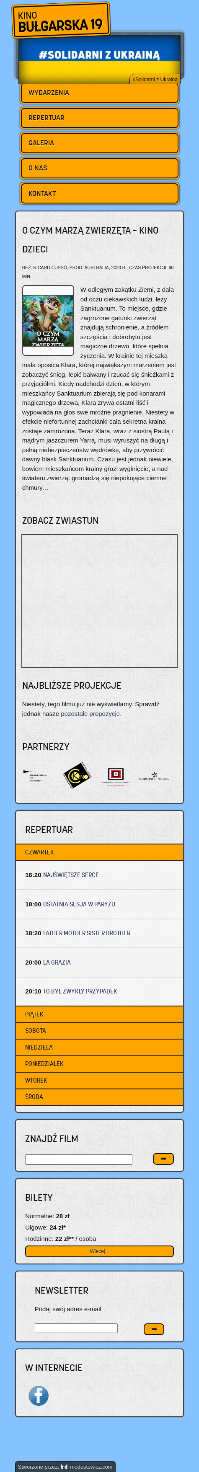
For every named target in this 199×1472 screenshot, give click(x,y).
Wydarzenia (48, 92)
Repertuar (46, 117)
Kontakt (42, 193)
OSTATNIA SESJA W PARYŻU (79, 904)
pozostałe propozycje (90, 713)
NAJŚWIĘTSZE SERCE (71, 874)
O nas (37, 168)
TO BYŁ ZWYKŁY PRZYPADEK (80, 991)
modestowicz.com (87, 1467)
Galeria (41, 143)
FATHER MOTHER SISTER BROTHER (86, 933)
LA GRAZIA (57, 962)
